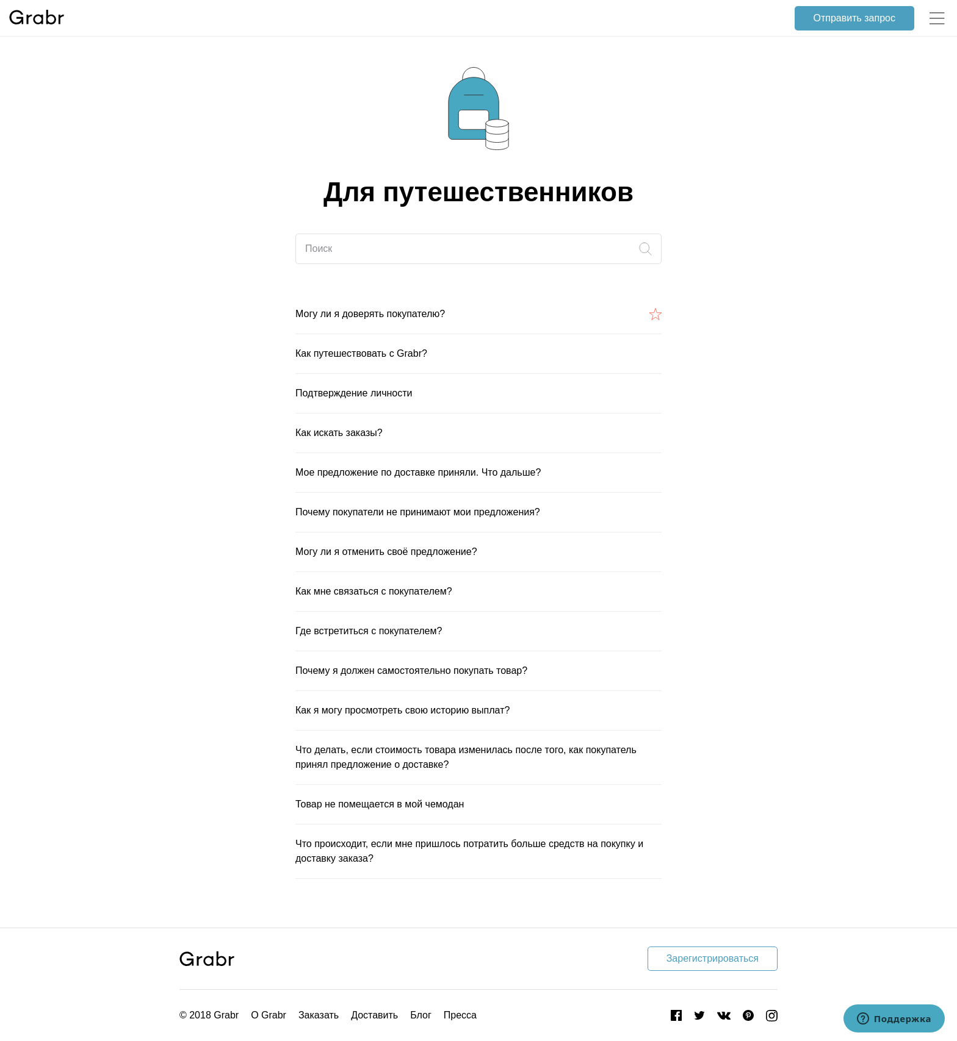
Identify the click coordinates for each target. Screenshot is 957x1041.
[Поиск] (478, 248)
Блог (421, 1015)
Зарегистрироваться (712, 958)
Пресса (460, 1015)
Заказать (318, 1015)
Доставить (374, 1015)
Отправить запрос (854, 18)
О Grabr (268, 1015)
